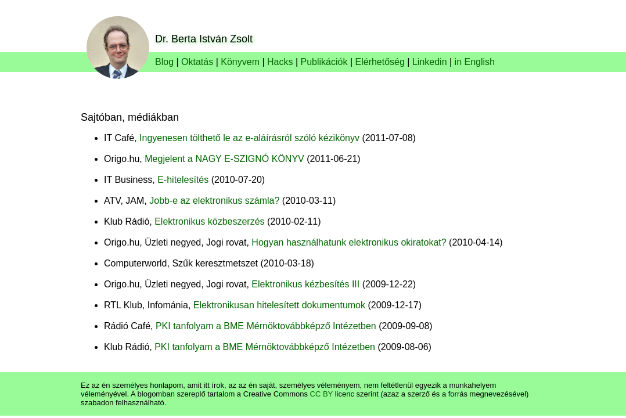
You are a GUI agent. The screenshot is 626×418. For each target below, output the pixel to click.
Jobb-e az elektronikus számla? (214, 201)
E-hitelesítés (182, 180)
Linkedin (429, 62)
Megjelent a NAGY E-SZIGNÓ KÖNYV (224, 159)
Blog (164, 62)
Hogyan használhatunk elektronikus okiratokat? (348, 242)
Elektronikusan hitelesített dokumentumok (279, 305)
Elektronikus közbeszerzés (209, 221)
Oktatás (197, 62)
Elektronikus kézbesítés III (305, 284)
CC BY (321, 394)
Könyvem (240, 62)
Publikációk (324, 62)
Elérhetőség (380, 62)
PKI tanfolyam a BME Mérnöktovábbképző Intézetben (266, 326)
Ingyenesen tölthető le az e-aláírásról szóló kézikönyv (249, 138)
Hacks (280, 62)
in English (475, 62)
